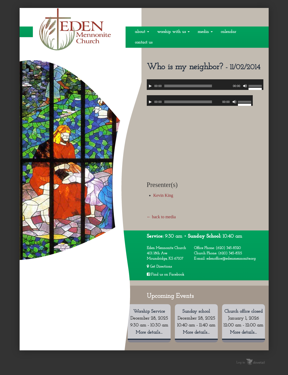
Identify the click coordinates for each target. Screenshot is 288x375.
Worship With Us (173, 32)
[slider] (188, 86)
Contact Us (143, 42)
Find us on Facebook (165, 274)
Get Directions (159, 266)
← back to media (161, 217)
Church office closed (243, 311)
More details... (149, 332)
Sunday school (196, 311)
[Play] (150, 86)
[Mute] (245, 86)
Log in (240, 362)
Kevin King (163, 195)
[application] (205, 84)
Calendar (228, 32)
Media (205, 32)
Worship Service (149, 311)
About (142, 32)
